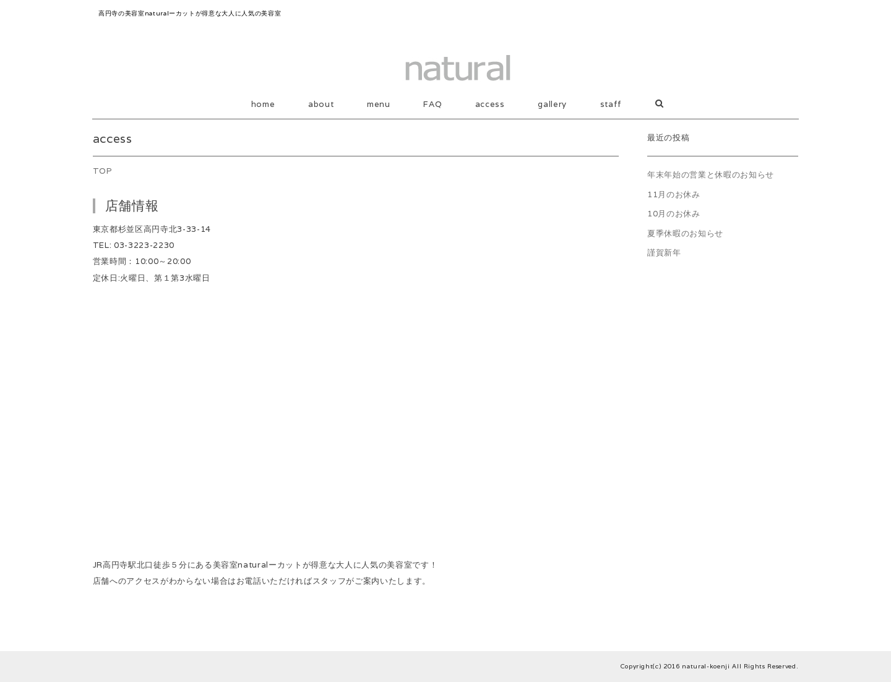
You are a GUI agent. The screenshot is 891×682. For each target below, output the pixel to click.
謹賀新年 (664, 252)
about (321, 104)
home (263, 104)
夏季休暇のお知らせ (685, 233)
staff (611, 104)
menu (378, 104)
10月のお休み (673, 213)
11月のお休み (673, 194)
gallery (552, 104)
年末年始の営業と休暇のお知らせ (710, 174)
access (490, 104)
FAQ (432, 104)
